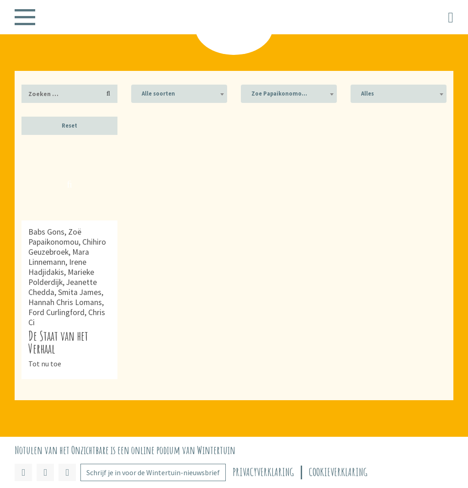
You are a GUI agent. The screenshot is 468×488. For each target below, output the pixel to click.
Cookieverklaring (338, 472)
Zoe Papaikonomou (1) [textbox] (283, 93)
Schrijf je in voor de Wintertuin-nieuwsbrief (153, 472)
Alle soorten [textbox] (158, 93)
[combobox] (179, 94)
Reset (69, 125)
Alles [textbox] (367, 93)
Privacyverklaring (263, 472)
